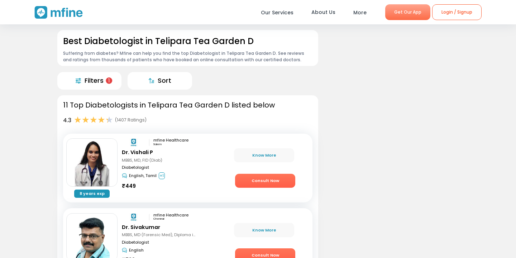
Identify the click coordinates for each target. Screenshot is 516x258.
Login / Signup (456, 12)
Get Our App (407, 12)
